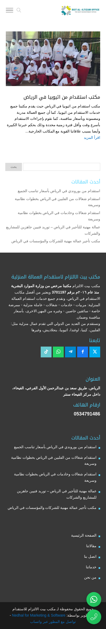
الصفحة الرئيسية (83, 535)
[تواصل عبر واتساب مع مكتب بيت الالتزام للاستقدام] (93, 599)
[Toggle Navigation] (9, 11)
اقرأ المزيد (92, 137)
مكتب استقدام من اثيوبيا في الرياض (62, 97)
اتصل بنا (90, 556)
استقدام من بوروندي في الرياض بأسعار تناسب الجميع (59, 191)
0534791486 (87, 414)
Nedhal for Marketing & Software (38, 615)
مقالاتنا (91, 546)
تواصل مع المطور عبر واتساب (53, 621)
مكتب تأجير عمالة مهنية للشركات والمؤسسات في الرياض (55, 241)
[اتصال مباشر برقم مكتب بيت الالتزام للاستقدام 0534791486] (93, 616)
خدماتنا (91, 567)
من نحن (90, 577)
